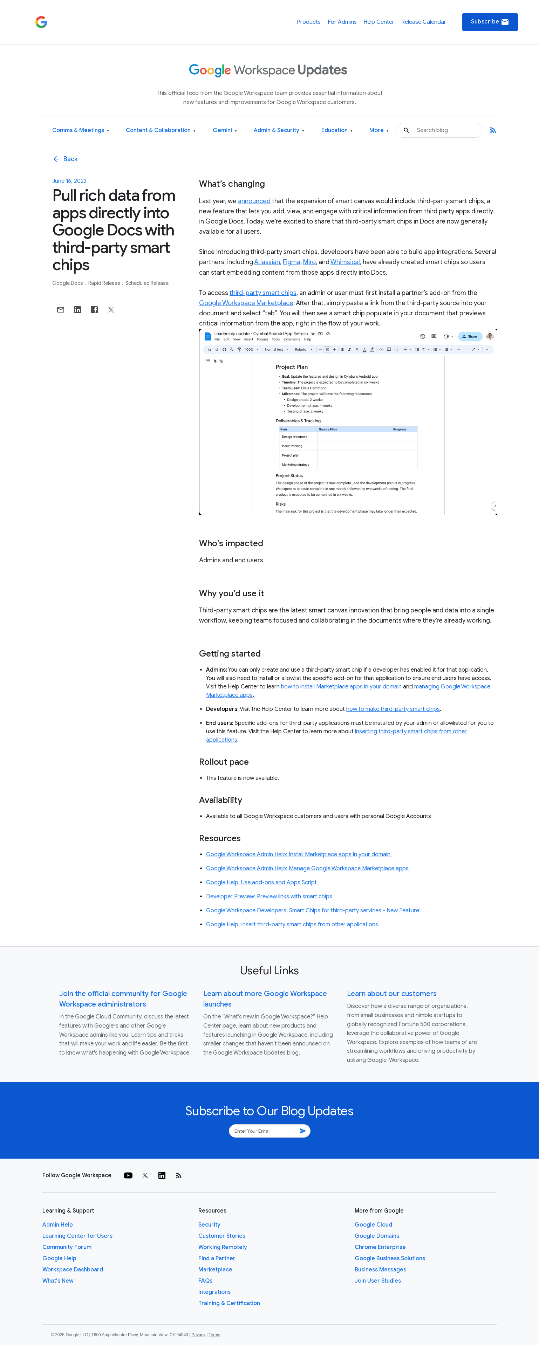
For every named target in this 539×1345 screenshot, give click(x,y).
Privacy (198, 1334)
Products (309, 22)
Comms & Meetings (80, 130)
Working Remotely (222, 1247)
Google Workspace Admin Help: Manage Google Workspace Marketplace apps (308, 868)
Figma (291, 262)
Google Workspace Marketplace (246, 303)
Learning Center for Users (77, 1236)
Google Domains (377, 1236)
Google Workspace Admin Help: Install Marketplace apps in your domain (299, 854)
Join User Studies (378, 1280)
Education (337, 130)
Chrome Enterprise (380, 1247)
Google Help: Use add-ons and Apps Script (262, 882)
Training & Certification (229, 1303)
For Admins (342, 22)
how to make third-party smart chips (393, 709)
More (379, 130)
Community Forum (66, 1247)
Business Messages (380, 1269)
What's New (58, 1280)
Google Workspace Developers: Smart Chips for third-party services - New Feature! (314, 910)
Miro (309, 262)
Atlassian (267, 262)
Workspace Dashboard (72, 1269)
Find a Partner (217, 1258)
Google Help (59, 1258)
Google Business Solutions (390, 1258)
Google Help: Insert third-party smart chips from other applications (292, 924)
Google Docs (68, 283)
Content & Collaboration (161, 130)
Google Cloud (373, 1224)
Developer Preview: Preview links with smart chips (270, 896)
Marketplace (215, 1269)
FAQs (205, 1280)
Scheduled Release (147, 283)
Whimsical (345, 262)
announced (254, 201)
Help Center (378, 22)
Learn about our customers (392, 993)
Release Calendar (423, 22)
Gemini (225, 130)
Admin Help (57, 1224)
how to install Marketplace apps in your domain (341, 686)
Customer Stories (221, 1236)
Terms (214, 1334)
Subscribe (490, 22)
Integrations (214, 1292)
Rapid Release (104, 283)
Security (209, 1224)
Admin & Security (279, 130)
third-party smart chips (263, 293)
